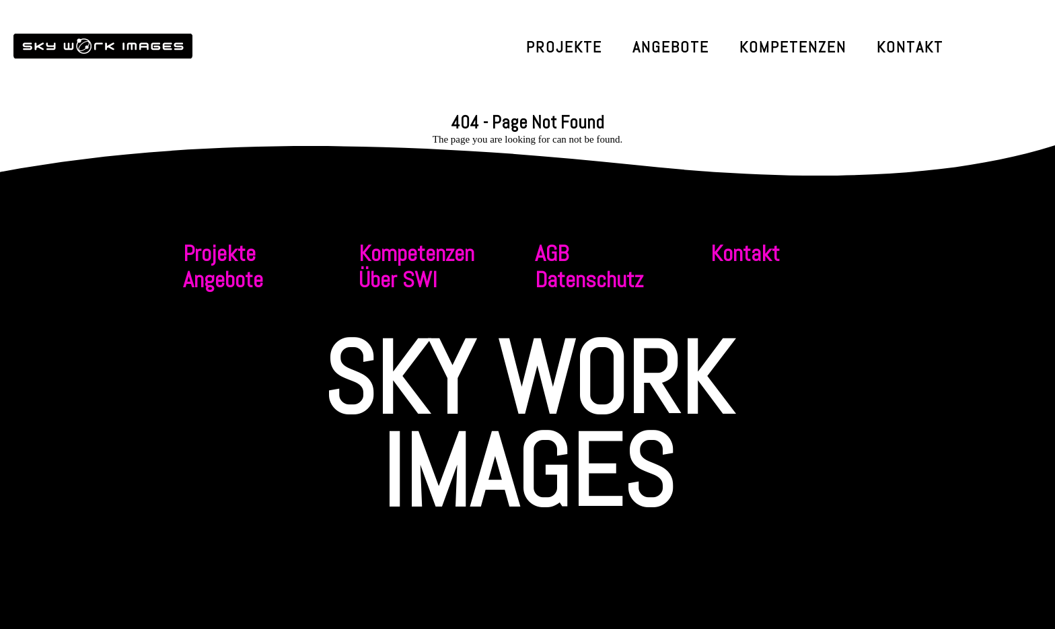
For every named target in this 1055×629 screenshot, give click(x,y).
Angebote (670, 46)
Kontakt (910, 46)
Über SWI (398, 279)
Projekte (564, 46)
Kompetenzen (792, 46)
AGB (552, 253)
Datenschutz (589, 279)
